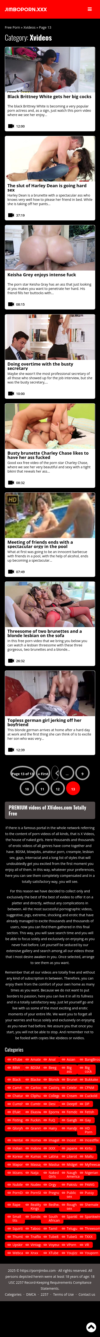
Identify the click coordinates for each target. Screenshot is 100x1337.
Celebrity (74, 1087)
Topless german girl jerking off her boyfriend (44, 722)
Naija (34, 1172)
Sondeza (37, 1216)
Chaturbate (21, 1095)
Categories (13, 1294)
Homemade (40, 1140)
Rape (16, 1204)
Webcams (20, 1253)
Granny (36, 1128)
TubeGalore (76, 1236)
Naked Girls (54, 1174)
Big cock (88, 1069)
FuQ (52, 1120)
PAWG (89, 1184)
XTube (53, 1253)
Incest (71, 1140)
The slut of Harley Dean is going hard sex (47, 188)
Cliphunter (39, 1095)
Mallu (89, 1156)
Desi (52, 1104)
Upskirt (18, 1244)
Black (16, 1079)
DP (87, 1104)
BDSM (35, 1067)
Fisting (17, 1120)
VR (87, 1244)
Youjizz (72, 1253)
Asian (71, 1059)
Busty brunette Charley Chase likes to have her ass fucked (48, 455)
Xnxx (34, 1253)
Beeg (52, 1067)
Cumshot (19, 1104)
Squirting (19, 1228)
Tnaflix (36, 1236)
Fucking (37, 1120)
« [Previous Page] (55, 773)
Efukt (16, 1112)
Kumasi (36, 1156)
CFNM (89, 1087)
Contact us (87, 1294)
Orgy (52, 1184)
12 (58, 789)
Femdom (74, 1112)
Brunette (74, 1079)
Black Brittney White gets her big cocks (49, 96)
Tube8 (53, 1236)
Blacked (37, 1079)
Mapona (18, 1164)
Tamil (53, 1228)
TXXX (89, 1236)
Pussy (89, 1192)
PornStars (38, 1192)
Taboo (35, 1228)
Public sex (71, 1194)
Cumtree (37, 1104)
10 (27, 789)
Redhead (55, 1204)
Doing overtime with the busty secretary (40, 366)
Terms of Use (63, 1294)
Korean (18, 1156)
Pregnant (56, 1192)
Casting (54, 1087)
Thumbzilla (21, 1236)
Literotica (74, 1156)
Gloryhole (20, 1128)
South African (54, 1218)
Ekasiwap (38, 1112)
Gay (88, 1120)
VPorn (71, 1244)
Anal (52, 1059)
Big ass (69, 1069)
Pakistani (74, 1184)
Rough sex (72, 1206)
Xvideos (30, 27)
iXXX (52, 1148)
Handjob (73, 1128)
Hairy (53, 1128)
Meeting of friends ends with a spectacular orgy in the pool (40, 544)
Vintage (36, 1244)
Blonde (54, 1079)
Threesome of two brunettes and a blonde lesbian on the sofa (44, 633)
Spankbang (75, 1216)
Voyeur (54, 1244)
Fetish (89, 1112)
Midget (72, 1164)
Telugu (72, 1228)
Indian (17, 1148)
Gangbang (75, 1120)
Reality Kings (36, 1206)
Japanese (74, 1148)
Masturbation (59, 1164)
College (54, 1095)
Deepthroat (76, 1104)
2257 (44, 1294)
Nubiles (18, 1184)
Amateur (37, 1059)
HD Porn (88, 1130)
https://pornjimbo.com (38, 1270)
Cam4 (17, 1087)
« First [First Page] (43, 774)
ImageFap (56, 1140)
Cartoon (37, 1087)
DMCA (31, 1294)
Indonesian (39, 1148)
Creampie (74, 1095)
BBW (16, 1067)
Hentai (17, 1140)
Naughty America (73, 1174)
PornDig (18, 1192)
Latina (53, 1156)
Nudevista (38, 1184)
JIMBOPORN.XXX (26, 9)
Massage (37, 1164)
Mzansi (18, 1172)
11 (42, 789)
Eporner (55, 1112)
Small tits (16, 1218)
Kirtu (88, 1148)
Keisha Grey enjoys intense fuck (41, 274)
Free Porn (12, 27)
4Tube (17, 1059)
